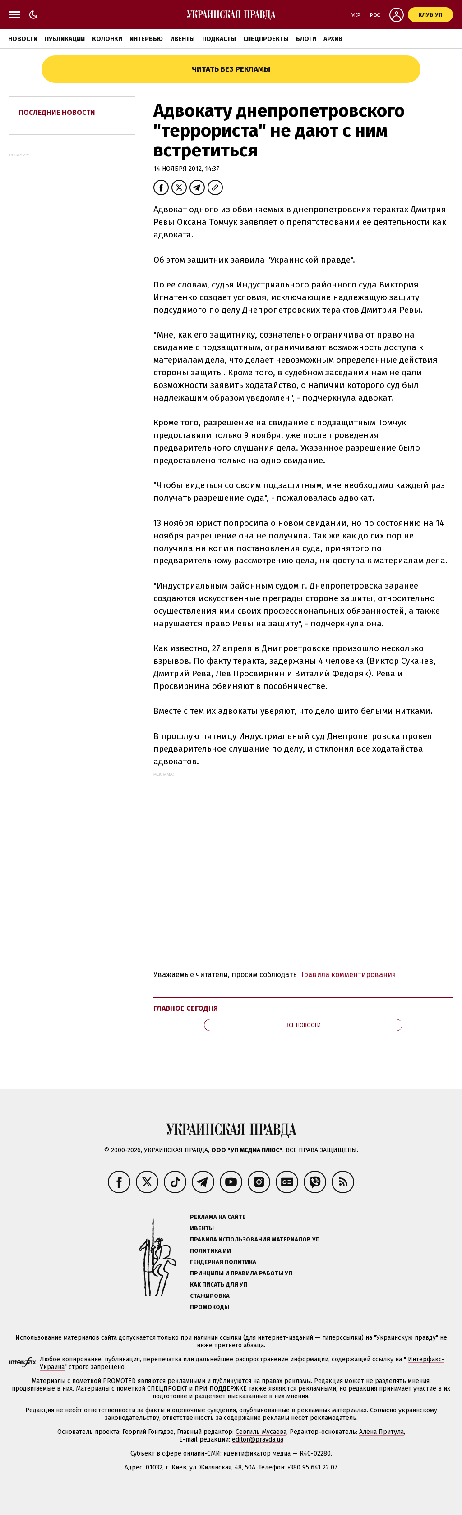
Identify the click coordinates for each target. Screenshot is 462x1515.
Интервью (146, 39)
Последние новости (56, 112)
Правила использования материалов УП (255, 1239)
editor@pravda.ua (257, 1439)
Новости (22, 39)
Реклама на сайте (217, 1217)
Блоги (306, 39)
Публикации (65, 39)
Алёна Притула (381, 1432)
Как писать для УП (218, 1284)
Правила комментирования (347, 974)
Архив (332, 39)
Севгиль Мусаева (261, 1432)
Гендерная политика (223, 1262)
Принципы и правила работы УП (241, 1273)
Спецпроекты (266, 39)
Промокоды (209, 1307)
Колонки (107, 39)
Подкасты (219, 39)
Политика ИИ (210, 1250)
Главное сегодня (185, 1008)
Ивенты (182, 39)
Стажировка (210, 1295)
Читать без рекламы (231, 69)
